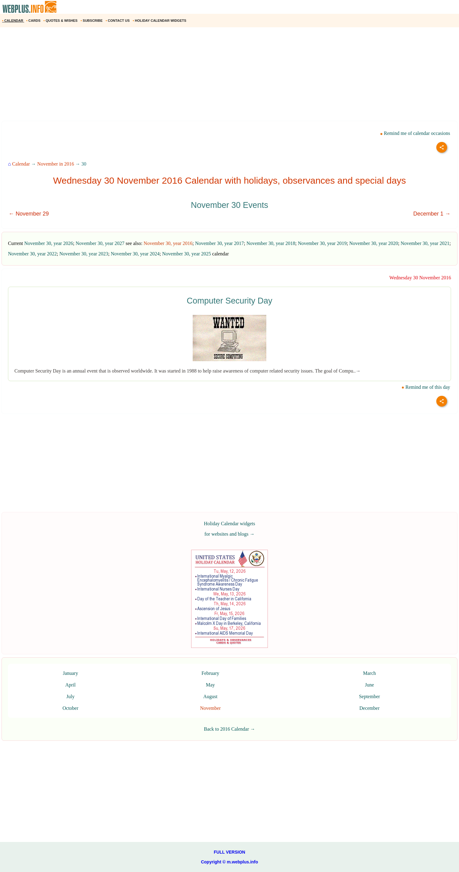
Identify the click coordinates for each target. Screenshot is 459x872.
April (70, 684)
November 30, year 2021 (425, 243)
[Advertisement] (184, 76)
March (369, 673)
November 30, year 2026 (48, 243)
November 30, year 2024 (135, 253)
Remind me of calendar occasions (415, 133)
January (70, 673)
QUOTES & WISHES (61, 20)
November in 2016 (55, 163)
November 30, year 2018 (270, 243)
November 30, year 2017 (219, 243)
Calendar (21, 163)
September (369, 696)
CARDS (33, 20)
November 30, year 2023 (84, 253)
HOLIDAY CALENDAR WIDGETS (160, 20)
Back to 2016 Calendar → (229, 729)
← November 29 (29, 214)
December (369, 708)
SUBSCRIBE (92, 20)
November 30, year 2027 (99, 243)
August (210, 696)
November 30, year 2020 (373, 243)
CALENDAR (13, 20)
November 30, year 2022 (32, 253)
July (70, 696)
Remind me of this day (426, 387)
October (71, 708)
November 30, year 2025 (186, 253)
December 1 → (431, 214)
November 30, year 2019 (322, 243)
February (210, 673)
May (210, 684)
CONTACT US (118, 20)
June (369, 684)
